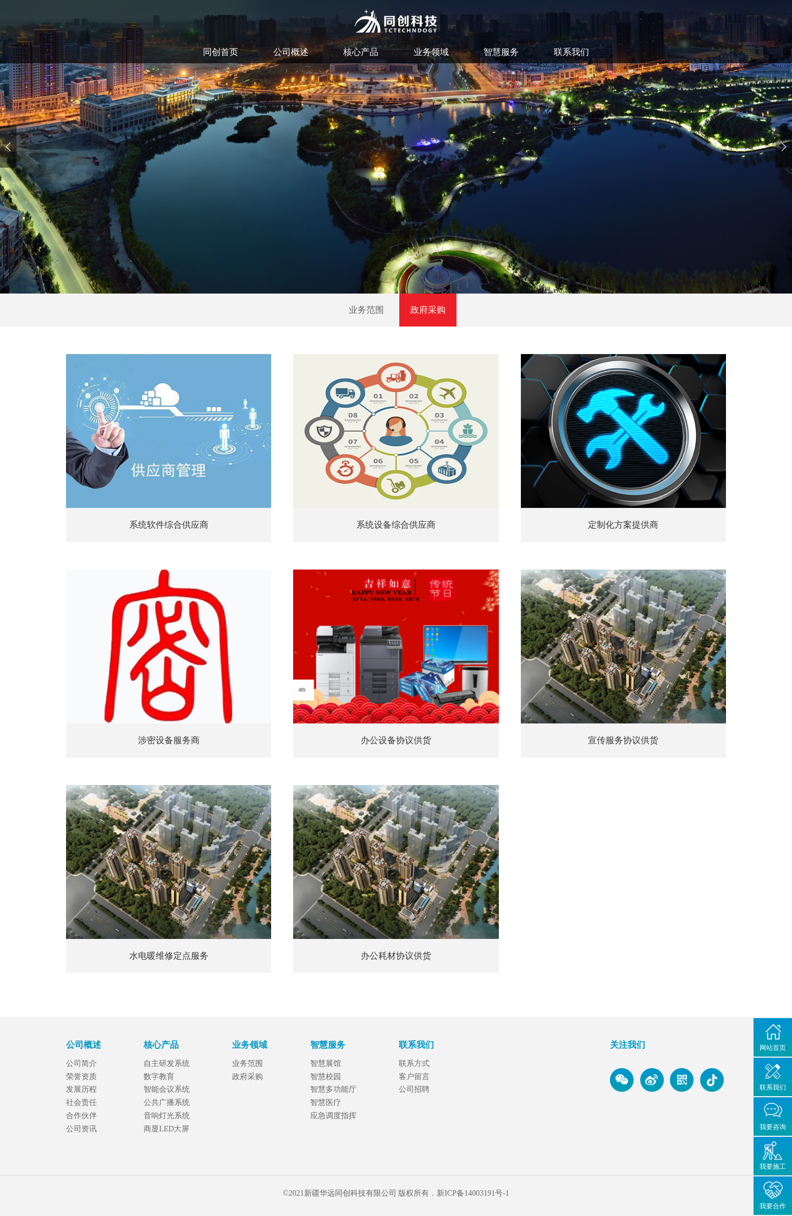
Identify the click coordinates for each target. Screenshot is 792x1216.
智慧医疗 (325, 1102)
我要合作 (773, 1206)
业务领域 (431, 52)
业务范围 (366, 309)
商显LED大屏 (166, 1129)
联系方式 (414, 1063)
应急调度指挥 (333, 1116)
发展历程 (81, 1089)
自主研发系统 (167, 1063)
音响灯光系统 (167, 1116)
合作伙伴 (81, 1116)
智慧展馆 (325, 1063)
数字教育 (159, 1077)
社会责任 (81, 1102)
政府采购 (428, 309)
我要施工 (773, 1166)
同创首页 (220, 52)
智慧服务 (501, 52)
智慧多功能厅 (333, 1089)
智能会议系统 (167, 1089)
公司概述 (291, 52)
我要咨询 (773, 1127)
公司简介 (81, 1063)
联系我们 (571, 52)
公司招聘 (414, 1089)
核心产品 (360, 52)
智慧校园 (325, 1077)
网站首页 (773, 1048)
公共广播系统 (167, 1102)
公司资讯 (81, 1129)
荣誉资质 (81, 1077)
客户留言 (414, 1077)
